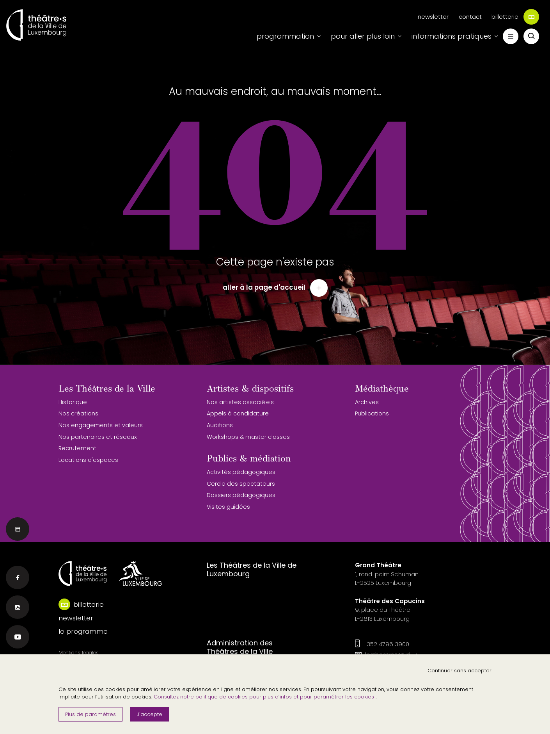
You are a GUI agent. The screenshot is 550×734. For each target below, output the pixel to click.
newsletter (433, 16)
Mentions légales (79, 652)
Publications (372, 413)
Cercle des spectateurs (241, 484)
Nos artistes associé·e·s (240, 402)
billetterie (515, 17)
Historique (73, 402)
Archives (367, 402)
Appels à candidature (238, 413)
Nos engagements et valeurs (101, 425)
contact (470, 16)
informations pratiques (451, 36)
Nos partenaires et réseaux (98, 437)
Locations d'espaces (88, 460)
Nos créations (78, 413)
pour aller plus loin (363, 36)
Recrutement (77, 448)
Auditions (220, 425)
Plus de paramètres (90, 714)
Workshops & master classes (248, 437)
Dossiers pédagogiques (241, 495)
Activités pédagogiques (241, 472)
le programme (83, 631)
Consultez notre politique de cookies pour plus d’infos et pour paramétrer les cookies (265, 696)
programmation (285, 36)
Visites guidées (228, 507)
